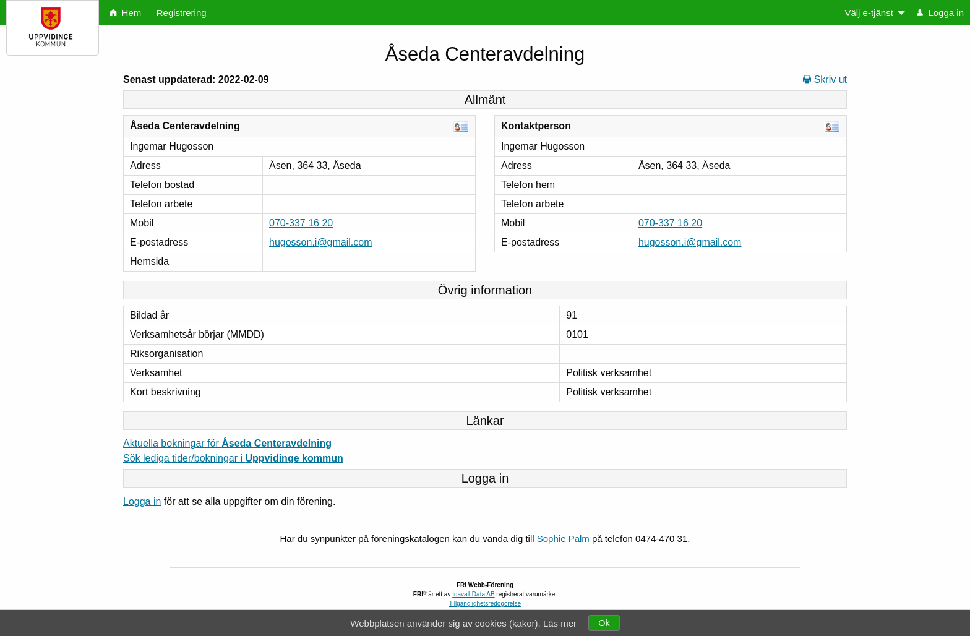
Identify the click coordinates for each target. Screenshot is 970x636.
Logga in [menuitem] (940, 12)
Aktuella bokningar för (227, 443)
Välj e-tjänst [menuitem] (868, 12)
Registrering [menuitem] (182, 12)
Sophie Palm (563, 538)
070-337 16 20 (301, 223)
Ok (603, 623)
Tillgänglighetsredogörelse (485, 603)
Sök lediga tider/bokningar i (233, 458)
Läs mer (560, 622)
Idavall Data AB (473, 594)
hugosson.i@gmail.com (320, 242)
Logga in (142, 501)
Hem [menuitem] (125, 12)
